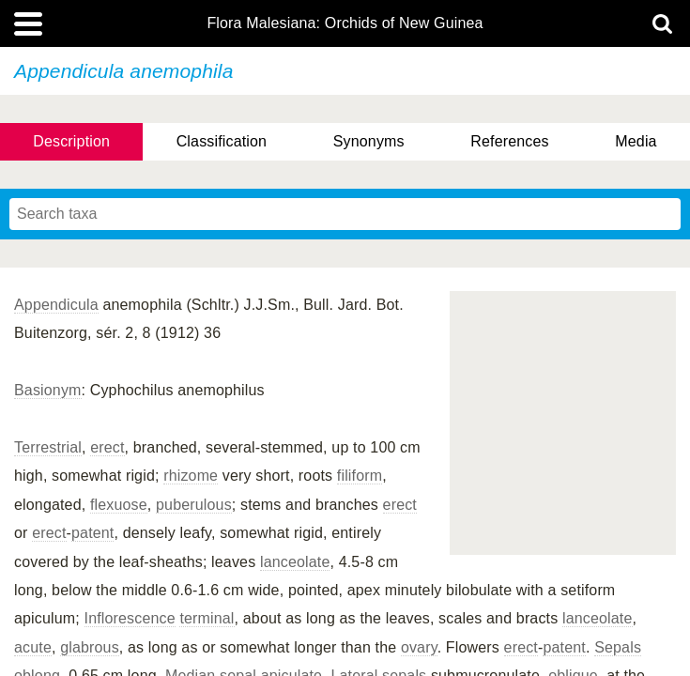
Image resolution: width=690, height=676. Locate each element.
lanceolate (295, 562)
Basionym (48, 390)
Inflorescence (130, 618)
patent (92, 533)
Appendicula (56, 305)
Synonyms (369, 141)
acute (33, 647)
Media (635, 141)
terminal (206, 618)
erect (107, 447)
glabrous (89, 647)
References (509, 141)
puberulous (194, 505)
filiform (359, 476)
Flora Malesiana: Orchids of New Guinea (345, 23)
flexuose (118, 505)
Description (71, 141)
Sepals (617, 647)
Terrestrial (48, 447)
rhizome (190, 476)
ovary (419, 647)
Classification (222, 141)
